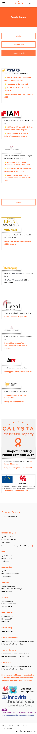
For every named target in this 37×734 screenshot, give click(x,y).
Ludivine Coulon (16, 152)
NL (29, 726)
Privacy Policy (7, 728)
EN (26, 726)
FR (23, 726)
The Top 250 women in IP (14, 158)
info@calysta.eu (30, 731)
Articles (19, 206)
